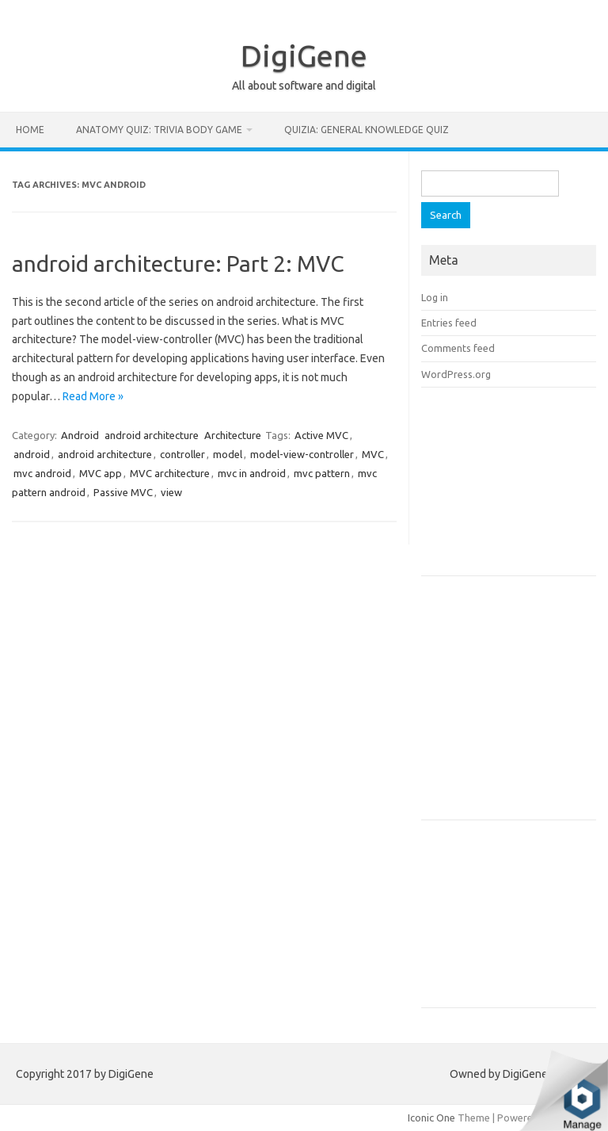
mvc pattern (322, 473)
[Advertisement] (514, 486)
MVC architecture (170, 473)
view (171, 492)
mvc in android (252, 473)
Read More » (93, 396)
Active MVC (321, 435)
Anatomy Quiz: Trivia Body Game (159, 129)
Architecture (232, 435)
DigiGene (304, 55)
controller (182, 454)
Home (30, 129)
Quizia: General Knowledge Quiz (366, 129)
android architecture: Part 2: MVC (178, 263)
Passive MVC (123, 492)
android (31, 454)
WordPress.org (456, 374)
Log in (434, 297)
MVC (373, 454)
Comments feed (458, 347)
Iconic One (431, 1117)
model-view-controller (302, 454)
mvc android (42, 473)
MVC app (100, 473)
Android (80, 435)
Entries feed (449, 322)
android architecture (151, 435)
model (227, 454)
